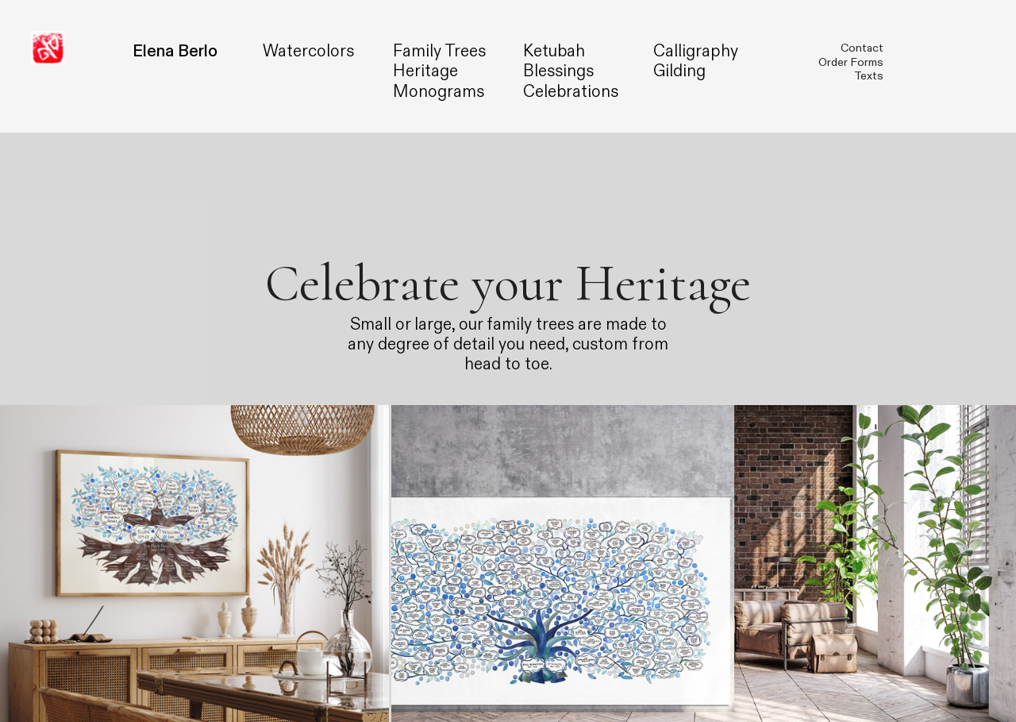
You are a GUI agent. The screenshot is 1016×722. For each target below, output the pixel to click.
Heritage (425, 71)
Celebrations (570, 91)
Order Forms (850, 62)
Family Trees (439, 51)
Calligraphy (695, 51)
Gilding (679, 71)
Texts (868, 75)
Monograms (438, 91)
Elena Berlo (175, 51)
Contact (862, 48)
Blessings (558, 71)
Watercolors (308, 51)
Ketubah (554, 51)
